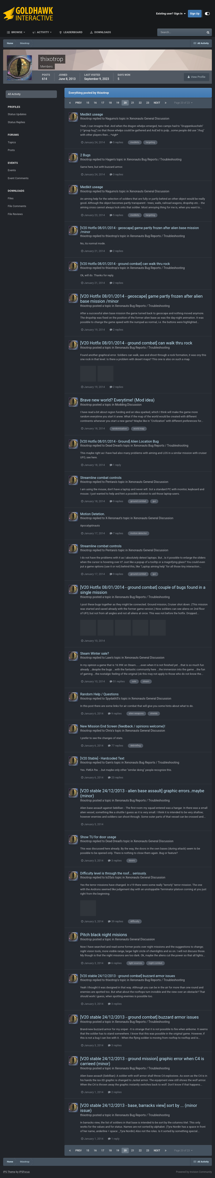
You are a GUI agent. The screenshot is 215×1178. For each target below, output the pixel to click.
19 (117, 102)
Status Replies (16, 122)
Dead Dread (113, 445)
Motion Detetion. (92, 514)
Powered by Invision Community (194, 1171)
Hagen (109, 159)
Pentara (110, 481)
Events (12, 170)
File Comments (17, 206)
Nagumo (111, 118)
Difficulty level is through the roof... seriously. (113, 873)
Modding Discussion (128, 404)
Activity (43, 32)
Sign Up (194, 13)
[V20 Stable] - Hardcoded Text (102, 758)
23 (147, 102)
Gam (108, 762)
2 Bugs (85, 155)
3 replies (116, 174)
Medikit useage (91, 114)
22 (140, 102)
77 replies (115, 745)
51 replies (117, 681)
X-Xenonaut (113, 518)
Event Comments (18, 178)
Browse (17, 32)
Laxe (108, 657)
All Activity (14, 94)
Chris (108, 730)
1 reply (115, 465)
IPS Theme (9, 1171)
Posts (11, 150)
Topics (12, 142)
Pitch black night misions (103, 934)
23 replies (115, 777)
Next (157, 102)
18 (110, 102)
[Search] (168, 32)
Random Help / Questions (99, 694)
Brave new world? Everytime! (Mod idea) (117, 400)
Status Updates (17, 114)
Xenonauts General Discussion (149, 118)
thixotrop (86, 118)
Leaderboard (72, 32)
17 (102, 102)
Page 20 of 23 (183, 102)
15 (87, 102)
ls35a (109, 877)
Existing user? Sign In (171, 13)
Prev (78, 102)
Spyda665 (111, 698)
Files (10, 198)
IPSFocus (24, 1171)
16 (95, 102)
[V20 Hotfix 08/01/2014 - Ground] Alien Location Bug (119, 441)
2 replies (116, 251)
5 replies (116, 142)
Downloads (102, 32)
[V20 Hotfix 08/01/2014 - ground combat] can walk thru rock (125, 264)
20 (125, 102)
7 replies (116, 533)
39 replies (115, 921)
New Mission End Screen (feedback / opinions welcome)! (122, 726)
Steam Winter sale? (94, 653)
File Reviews (15, 214)
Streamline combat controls (101, 478)
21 (132, 102)
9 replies (116, 501)
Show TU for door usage (98, 837)
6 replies (115, 963)
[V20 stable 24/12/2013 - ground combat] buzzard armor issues (127, 976)
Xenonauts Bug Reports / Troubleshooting (154, 159)
